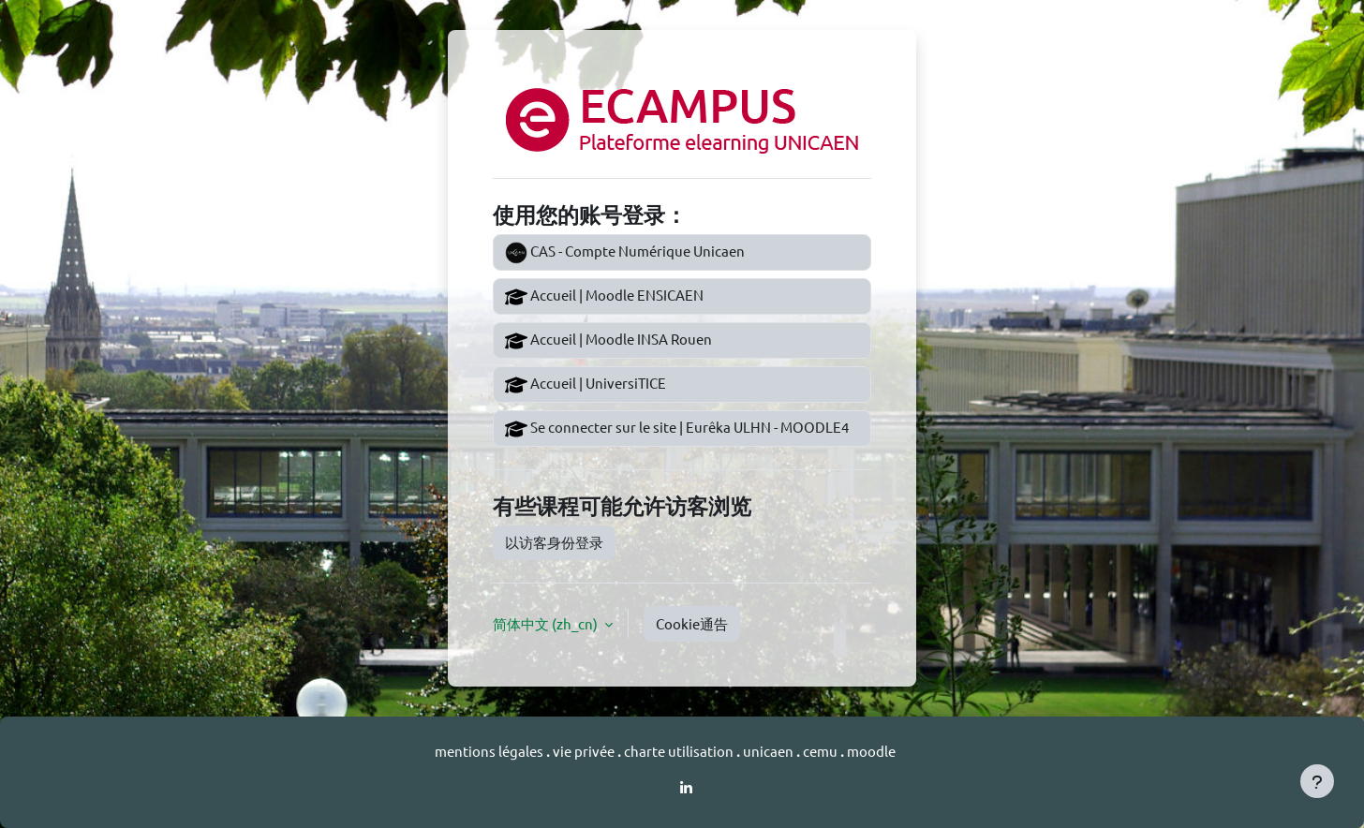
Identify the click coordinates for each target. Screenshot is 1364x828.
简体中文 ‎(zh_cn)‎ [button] (546, 623)
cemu (821, 751)
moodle (871, 751)
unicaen (769, 751)
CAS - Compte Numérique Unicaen (625, 253)
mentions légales (490, 751)
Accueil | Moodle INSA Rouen (608, 341)
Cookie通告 (692, 623)
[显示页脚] (1317, 781)
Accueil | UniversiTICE (585, 385)
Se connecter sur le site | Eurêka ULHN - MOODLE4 (677, 429)
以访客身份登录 (554, 542)
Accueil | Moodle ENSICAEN (604, 297)
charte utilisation (680, 751)
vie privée (585, 751)
